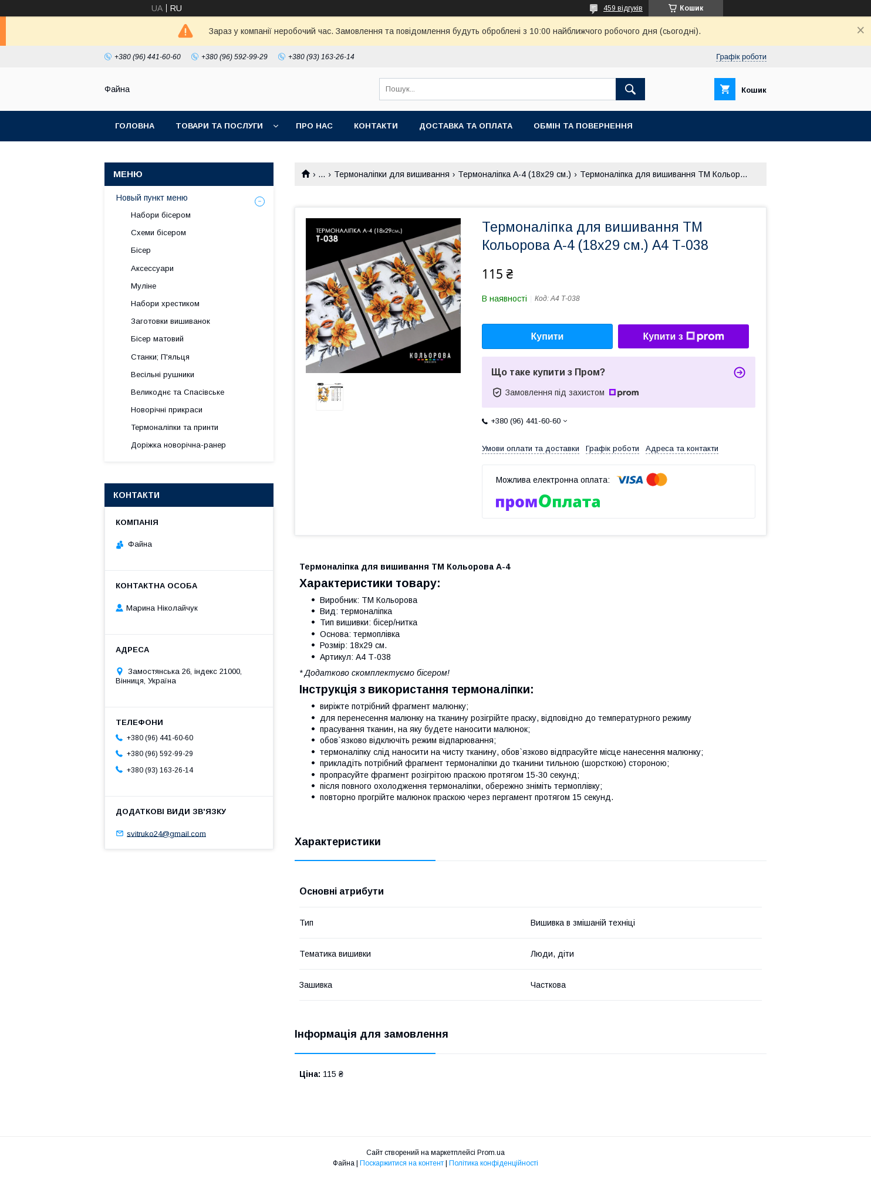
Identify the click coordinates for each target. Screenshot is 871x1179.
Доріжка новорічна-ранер (178, 445)
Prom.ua (491, 1152)
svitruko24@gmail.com (166, 833)
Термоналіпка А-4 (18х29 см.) (514, 174)
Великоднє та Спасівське (177, 392)
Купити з (683, 336)
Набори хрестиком (165, 303)
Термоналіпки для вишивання (392, 174)
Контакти (376, 125)
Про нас (314, 125)
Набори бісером (161, 215)
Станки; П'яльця (160, 357)
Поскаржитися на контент (402, 1163)
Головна (134, 125)
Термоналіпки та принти (174, 427)
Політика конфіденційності (493, 1163)
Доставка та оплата (465, 125)
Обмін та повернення (583, 125)
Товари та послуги (219, 125)
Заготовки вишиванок (170, 321)
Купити (547, 336)
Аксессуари (152, 268)
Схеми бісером (158, 232)
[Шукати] (630, 89)
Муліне (143, 286)
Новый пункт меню (152, 197)
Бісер (141, 250)
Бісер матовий (157, 338)
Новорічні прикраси (166, 409)
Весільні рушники (162, 374)
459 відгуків (623, 8)
